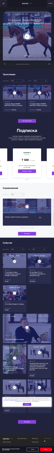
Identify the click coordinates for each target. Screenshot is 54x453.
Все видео (27, 240)
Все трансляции (27, 120)
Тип (29, 255)
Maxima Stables (7, 443)
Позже (32, 449)
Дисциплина (6, 80)
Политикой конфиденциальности (11, 400)
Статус (30, 80)
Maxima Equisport (22, 439)
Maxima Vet (35, 439)
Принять (27, 404)
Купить (46, 449)
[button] (25, 179)
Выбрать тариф (27, 171)
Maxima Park (35, 443)
